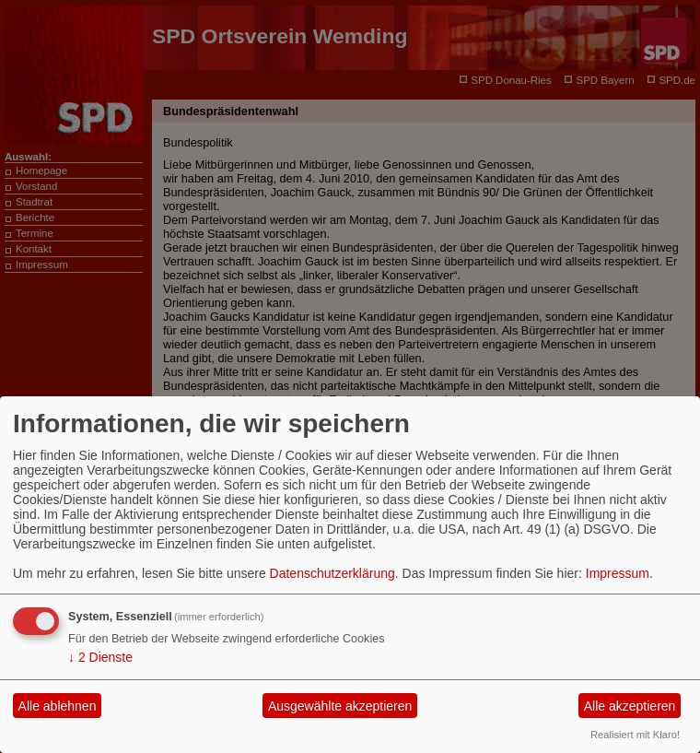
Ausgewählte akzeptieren (340, 706)
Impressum (617, 573)
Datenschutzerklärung (332, 573)
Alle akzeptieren (630, 706)
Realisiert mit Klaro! (635, 734)
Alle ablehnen (57, 706)
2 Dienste (100, 657)
